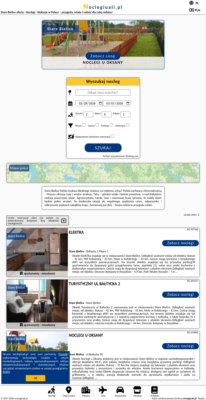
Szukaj (103, 148)
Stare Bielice (16, 236)
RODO (6, 372)
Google (63, 354)
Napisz (201, 398)
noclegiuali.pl (103, 7)
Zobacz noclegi (180, 243)
